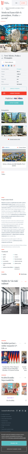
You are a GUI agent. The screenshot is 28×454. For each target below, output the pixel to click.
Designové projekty (5, 425)
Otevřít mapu (23, 274)
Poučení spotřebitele (6, 431)
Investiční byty (4, 420)
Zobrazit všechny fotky (14, 139)
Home (2, 8)
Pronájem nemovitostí (6, 416)
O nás (2, 427)
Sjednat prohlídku (15, 93)
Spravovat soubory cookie (14, 449)
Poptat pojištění (14, 102)
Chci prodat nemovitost (6, 418)
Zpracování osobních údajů (7, 429)
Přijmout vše (14, 443)
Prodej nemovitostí (5, 414)
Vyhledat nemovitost (6, 422)
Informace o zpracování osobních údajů (17, 438)
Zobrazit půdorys (14, 88)
